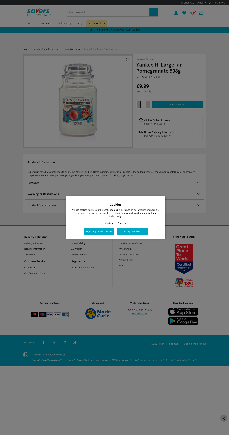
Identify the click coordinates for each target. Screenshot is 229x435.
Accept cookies (132, 231)
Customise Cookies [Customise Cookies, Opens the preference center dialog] (115, 223)
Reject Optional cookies (99, 231)
